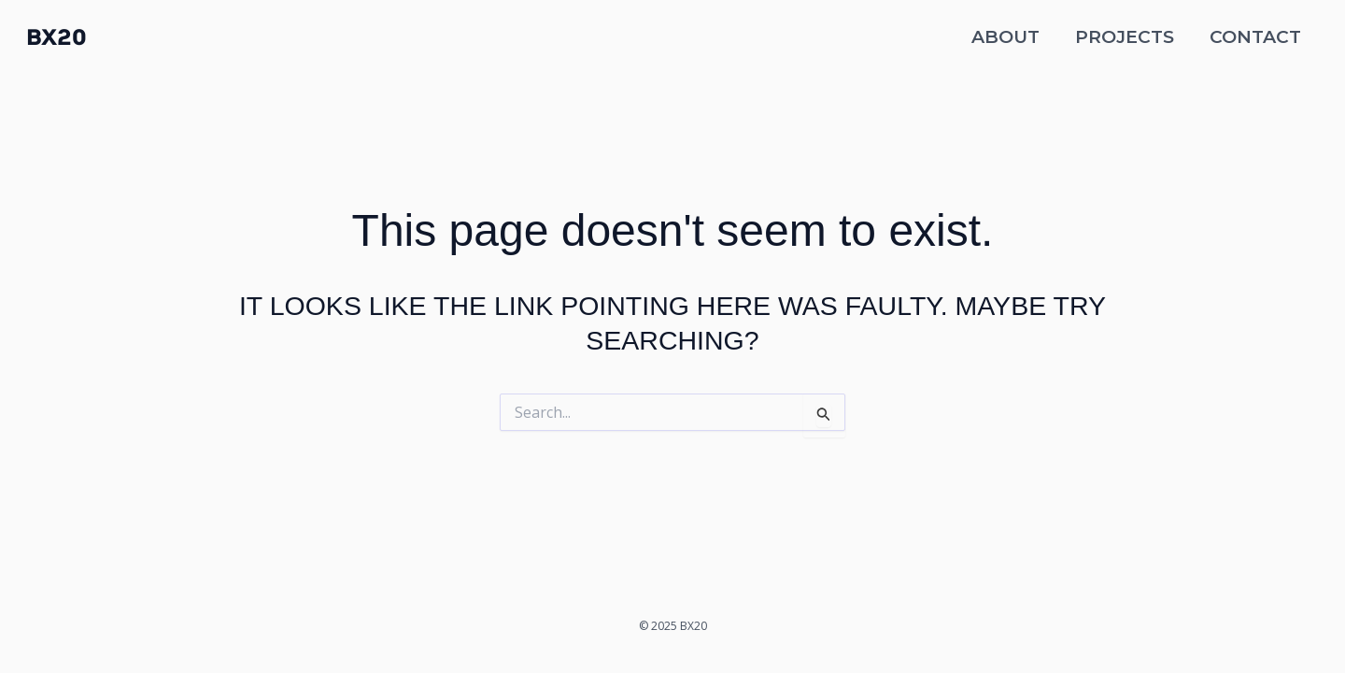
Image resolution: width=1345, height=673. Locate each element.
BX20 (56, 36)
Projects (1124, 37)
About (1005, 37)
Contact (1255, 37)
